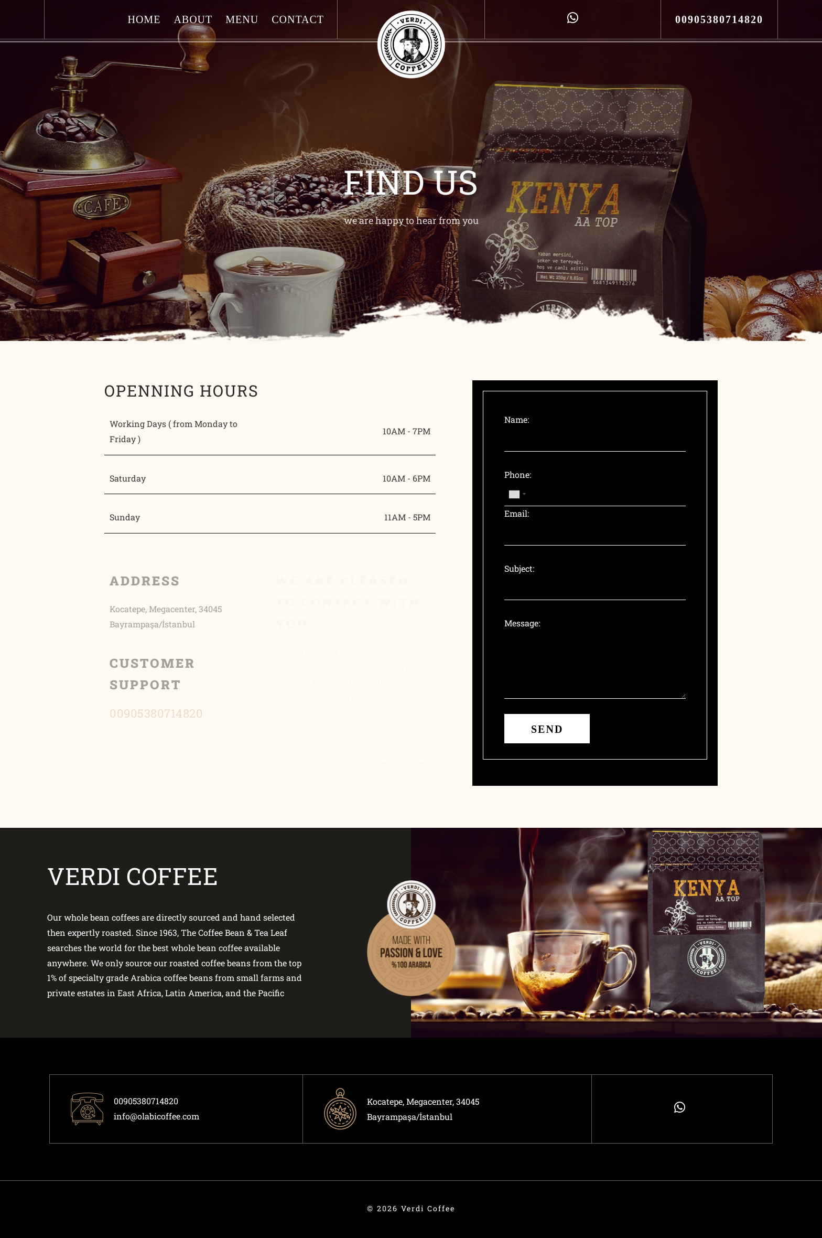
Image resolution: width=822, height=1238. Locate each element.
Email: (516, 513)
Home (143, 19)
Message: (522, 622)
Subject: (519, 568)
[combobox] (517, 494)
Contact (298, 19)
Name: (516, 419)
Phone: (517, 474)
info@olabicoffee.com (156, 1116)
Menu (241, 19)
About (193, 19)
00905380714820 (719, 19)
